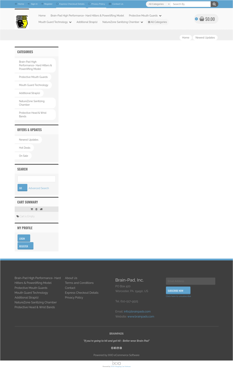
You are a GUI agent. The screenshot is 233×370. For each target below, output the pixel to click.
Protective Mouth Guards (145, 15)
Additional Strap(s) (87, 22)
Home (19, 4)
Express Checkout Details (70, 4)
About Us (71, 278)
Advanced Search (39, 188)
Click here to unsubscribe (178, 296)
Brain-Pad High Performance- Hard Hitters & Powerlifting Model (87, 15)
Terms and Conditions (79, 283)
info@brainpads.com (137, 311)
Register (47, 4)
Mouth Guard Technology (55, 22)
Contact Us (116, 4)
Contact (70, 288)
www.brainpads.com (140, 316)
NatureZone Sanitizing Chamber (122, 22)
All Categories (157, 22)
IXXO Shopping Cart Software (121, 366)
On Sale (23, 155)
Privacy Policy (96, 4)
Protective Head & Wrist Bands (32, 114)
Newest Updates (205, 37)
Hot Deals (24, 147)
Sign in (33, 4)
